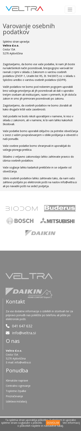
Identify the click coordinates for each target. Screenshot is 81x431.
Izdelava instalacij (16, 401)
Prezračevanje (14, 396)
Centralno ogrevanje (18, 385)
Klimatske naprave (17, 380)
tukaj (60, 425)
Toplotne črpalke (16, 391)
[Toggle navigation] (70, 9)
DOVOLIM (53, 422)
